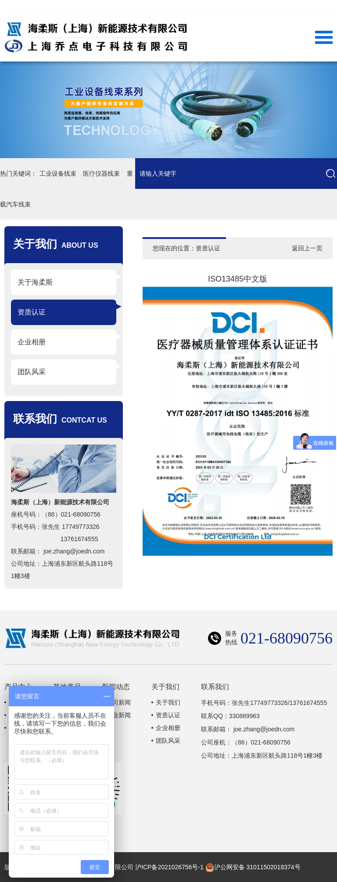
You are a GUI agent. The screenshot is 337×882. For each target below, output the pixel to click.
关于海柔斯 (35, 282)
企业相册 (32, 342)
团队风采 (32, 372)
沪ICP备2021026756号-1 (169, 867)
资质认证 (32, 312)
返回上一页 (307, 248)
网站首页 (281, 6)
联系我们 (316, 6)
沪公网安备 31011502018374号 (253, 867)
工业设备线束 (57, 173)
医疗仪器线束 (101, 173)
